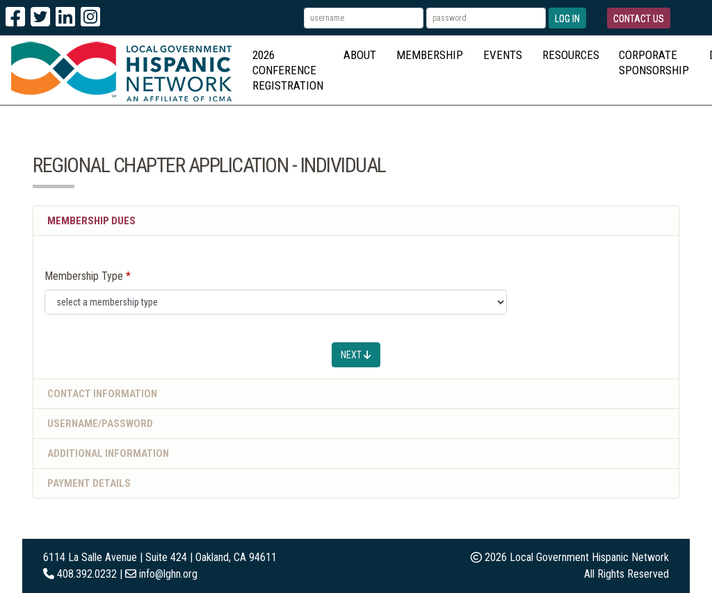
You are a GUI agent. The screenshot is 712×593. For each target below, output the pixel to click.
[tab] (356, 394)
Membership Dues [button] (91, 221)
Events (502, 55)
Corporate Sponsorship (654, 62)
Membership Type (83, 276)
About (359, 55)
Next (356, 354)
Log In (567, 18)
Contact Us (638, 18)
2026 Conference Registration (287, 70)
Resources (570, 55)
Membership (429, 55)
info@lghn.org (168, 574)
